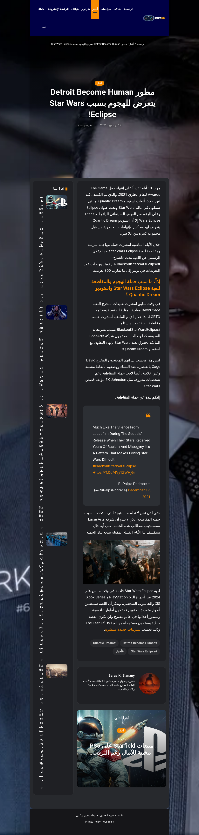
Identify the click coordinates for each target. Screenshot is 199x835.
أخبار (95, 8)
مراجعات (105, 8)
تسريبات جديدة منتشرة (123, 629)
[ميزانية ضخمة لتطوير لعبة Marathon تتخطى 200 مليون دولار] (56, 312)
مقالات (117, 8)
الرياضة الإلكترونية (58, 8)
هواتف (75, 8)
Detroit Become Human (139, 643)
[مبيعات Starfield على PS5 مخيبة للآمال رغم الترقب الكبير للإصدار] (56, 202)
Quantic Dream (103, 643)
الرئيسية (130, 8)
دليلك (41, 8)
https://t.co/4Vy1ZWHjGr (114, 472)
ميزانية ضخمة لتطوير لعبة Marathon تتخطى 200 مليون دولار (41, 347)
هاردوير (85, 8)
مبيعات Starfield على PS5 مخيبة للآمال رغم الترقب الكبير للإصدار (122, 752)
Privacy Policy (92, 821)
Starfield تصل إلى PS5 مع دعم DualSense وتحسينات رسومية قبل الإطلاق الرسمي (41, 722)
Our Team (108, 821)
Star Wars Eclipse (143, 651)
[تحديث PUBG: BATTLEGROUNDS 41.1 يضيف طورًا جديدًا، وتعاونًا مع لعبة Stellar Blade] (56, 411)
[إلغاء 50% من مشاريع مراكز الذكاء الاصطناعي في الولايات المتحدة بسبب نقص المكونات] (56, 539)
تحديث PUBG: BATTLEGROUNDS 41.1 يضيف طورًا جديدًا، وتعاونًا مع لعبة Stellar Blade (41, 462)
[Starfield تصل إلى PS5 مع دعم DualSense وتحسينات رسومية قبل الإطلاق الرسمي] (56, 671)
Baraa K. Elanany (121, 675)
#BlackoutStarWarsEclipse (114, 466)
